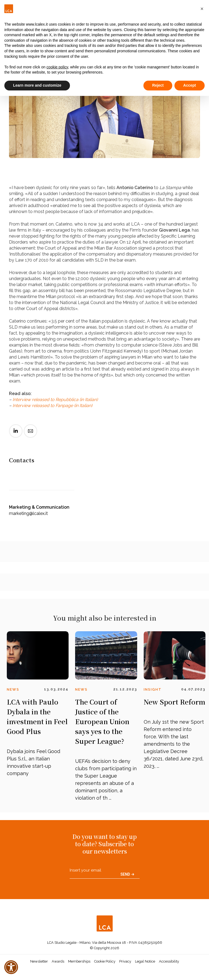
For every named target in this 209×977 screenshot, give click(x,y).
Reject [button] (158, 85)
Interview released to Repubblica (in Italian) (55, 399)
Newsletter (39, 961)
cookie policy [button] (57, 67)
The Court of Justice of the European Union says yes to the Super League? (102, 721)
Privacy (125, 961)
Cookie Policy (104, 961)
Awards (58, 961)
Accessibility (169, 961)
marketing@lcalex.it (28, 513)
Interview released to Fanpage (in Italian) (52, 405)
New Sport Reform (174, 701)
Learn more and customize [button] (37, 85)
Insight (153, 689)
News (13, 689)
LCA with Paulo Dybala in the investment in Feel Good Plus (37, 716)
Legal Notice (145, 961)
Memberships (79, 961)
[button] (202, 8)
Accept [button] (189, 85)
